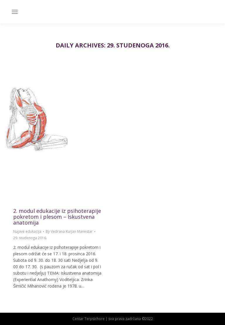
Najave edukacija (27, 231)
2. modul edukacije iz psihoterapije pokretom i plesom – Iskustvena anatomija (57, 216)
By (69, 231)
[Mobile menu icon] (15, 11)
